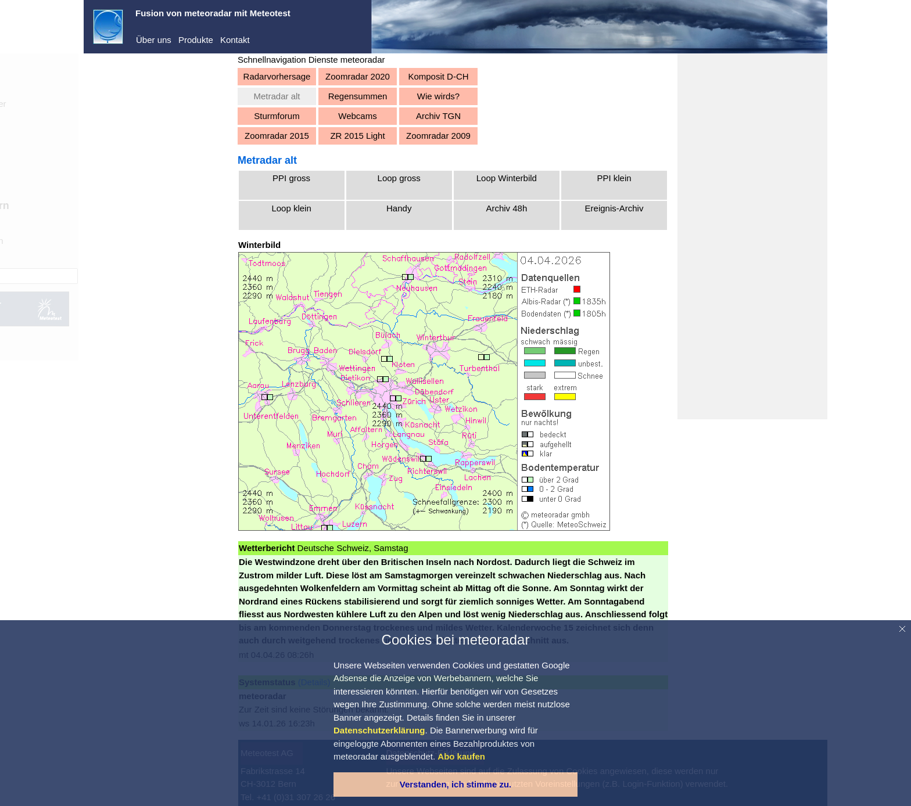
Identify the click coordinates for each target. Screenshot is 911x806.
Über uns (153, 40)
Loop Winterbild (506, 178)
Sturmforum (276, 116)
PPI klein (614, 178)
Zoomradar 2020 (357, 76)
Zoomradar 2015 (277, 136)
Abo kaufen (115, 178)
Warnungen (127, 259)
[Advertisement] (752, 236)
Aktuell (118, 223)
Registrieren (116, 162)
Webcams (357, 116)
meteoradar (127, 86)
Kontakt (235, 40)
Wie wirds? (438, 96)
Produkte (195, 40)
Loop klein (291, 208)
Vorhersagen (129, 241)
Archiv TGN (438, 116)
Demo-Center (131, 104)
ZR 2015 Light (357, 136)
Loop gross (399, 178)
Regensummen (358, 96)
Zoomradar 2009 (438, 136)
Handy (398, 208)
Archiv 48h (506, 208)
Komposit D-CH (438, 76)
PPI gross (291, 178)
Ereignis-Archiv (614, 208)
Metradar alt (276, 96)
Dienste (119, 121)
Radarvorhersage (277, 76)
